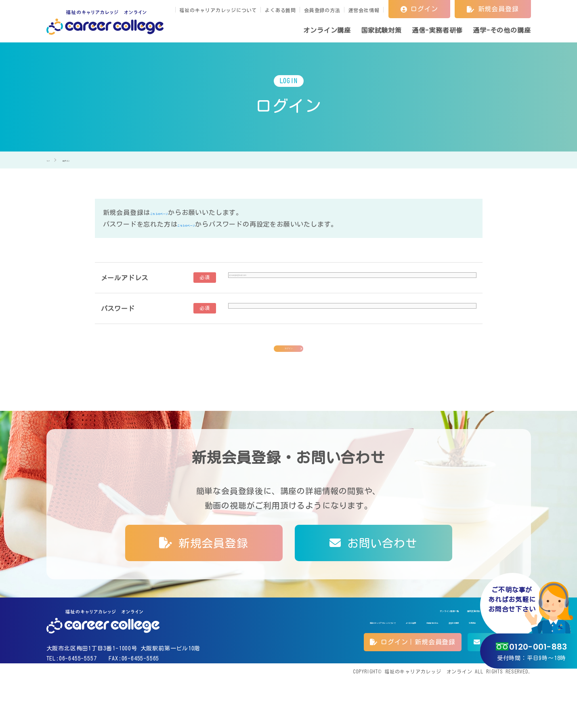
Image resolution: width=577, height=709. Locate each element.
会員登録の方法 (322, 10)
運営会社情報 (364, 10)
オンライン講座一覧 (336, 632)
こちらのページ (174, 212)
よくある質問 (280, 10)
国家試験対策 (392, 632)
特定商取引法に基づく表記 (448, 649)
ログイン (419, 9)
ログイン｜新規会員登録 (412, 671)
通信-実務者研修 (444, 632)
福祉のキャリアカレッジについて (218, 10)
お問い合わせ (373, 559)
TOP (557, 685)
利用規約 (396, 649)
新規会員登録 (492, 9)
